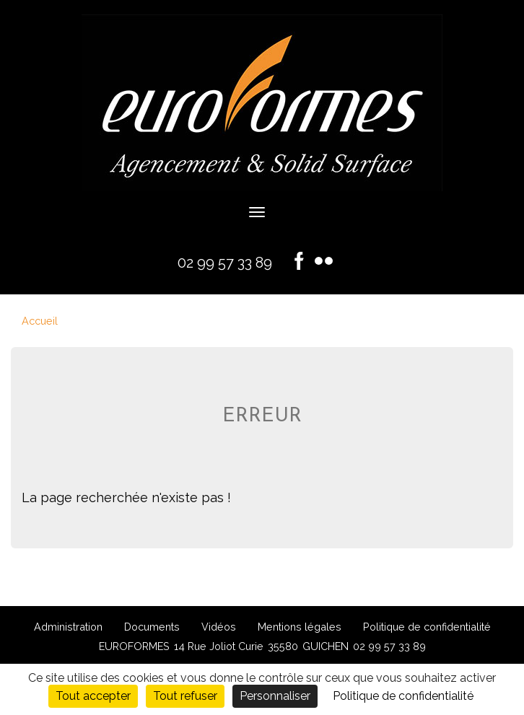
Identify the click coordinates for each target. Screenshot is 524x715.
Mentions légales (299, 626)
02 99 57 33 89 (225, 262)
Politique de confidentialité (427, 626)
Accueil (40, 321)
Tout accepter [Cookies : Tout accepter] (93, 696)
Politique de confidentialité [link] (403, 696)
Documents (152, 626)
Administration (68, 626)
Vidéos (218, 626)
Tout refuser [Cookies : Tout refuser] (185, 696)
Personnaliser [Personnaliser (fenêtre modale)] (275, 696)
